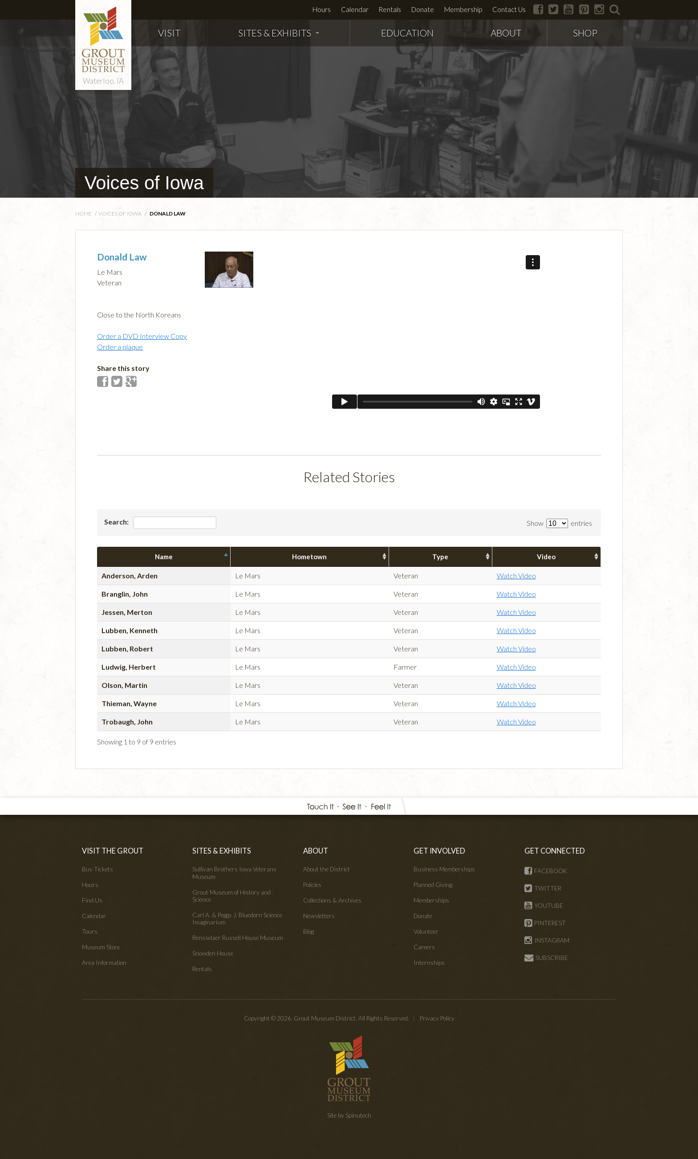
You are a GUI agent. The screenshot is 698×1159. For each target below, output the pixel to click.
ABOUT (506, 32)
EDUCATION (407, 32)
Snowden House (212, 953)
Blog (308, 931)
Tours (89, 931)
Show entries (559, 523)
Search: (160, 522)
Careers (424, 947)
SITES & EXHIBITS (278, 32)
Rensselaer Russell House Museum (237, 937)
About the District (326, 869)
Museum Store (101, 947)
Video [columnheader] (546, 557)
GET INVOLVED (439, 850)
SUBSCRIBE (546, 957)
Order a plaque (120, 346)
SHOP (585, 32)
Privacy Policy (437, 1018)
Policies (312, 884)
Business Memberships (444, 869)
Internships (429, 962)
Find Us (92, 900)
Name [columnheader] (164, 557)
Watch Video (516, 575)
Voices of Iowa (144, 182)
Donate (422, 9)
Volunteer (426, 931)
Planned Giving (433, 884)
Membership (463, 9)
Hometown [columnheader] (309, 557)
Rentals (389, 9)
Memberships (431, 900)
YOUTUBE (543, 905)
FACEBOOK (545, 870)
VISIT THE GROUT (112, 850)
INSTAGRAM (546, 940)
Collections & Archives (332, 900)
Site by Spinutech (349, 1115)
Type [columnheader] (440, 557)
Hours (321, 9)
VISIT (169, 32)
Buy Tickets (97, 869)
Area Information (104, 962)
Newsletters (319, 915)
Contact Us (509, 9)
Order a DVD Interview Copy (142, 336)
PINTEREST (545, 923)
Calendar (355, 9)
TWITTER (542, 888)
